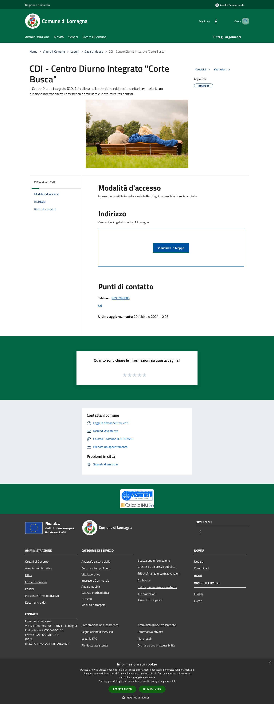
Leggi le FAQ (89, 638)
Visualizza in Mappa (171, 248)
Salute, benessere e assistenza (157, 587)
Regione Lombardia (37, 5)
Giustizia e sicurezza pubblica (156, 566)
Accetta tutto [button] (122, 689)
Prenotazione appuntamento (99, 625)
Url (100, 305)
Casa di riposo (94, 51)
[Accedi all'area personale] (229, 5)
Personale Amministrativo (42, 595)
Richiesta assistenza (94, 645)
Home (33, 51)
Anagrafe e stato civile (95, 561)
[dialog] (137, 681)
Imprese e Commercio (95, 580)
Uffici (28, 575)
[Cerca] (244, 21)
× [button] (269, 662)
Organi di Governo (37, 561)
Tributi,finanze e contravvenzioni (159, 573)
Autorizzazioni (147, 594)
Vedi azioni (222, 69)
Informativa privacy (150, 631)
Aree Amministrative (38, 568)
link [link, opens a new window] (174, 681)
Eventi (198, 600)
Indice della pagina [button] (45, 182)
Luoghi (74, 51)
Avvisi (198, 575)
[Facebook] (210, 21)
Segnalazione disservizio (97, 631)
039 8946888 (121, 298)
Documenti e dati (36, 602)
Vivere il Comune (54, 51)
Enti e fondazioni (36, 582)
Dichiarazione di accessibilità (156, 645)
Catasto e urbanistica (95, 592)
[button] (137, 697)
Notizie (198, 561)
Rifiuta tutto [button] (152, 689)
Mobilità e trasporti (93, 604)
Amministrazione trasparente (157, 625)
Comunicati (201, 568)
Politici (29, 589)
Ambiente (144, 580)
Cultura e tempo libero (95, 568)
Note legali (145, 638)
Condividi (203, 69)
